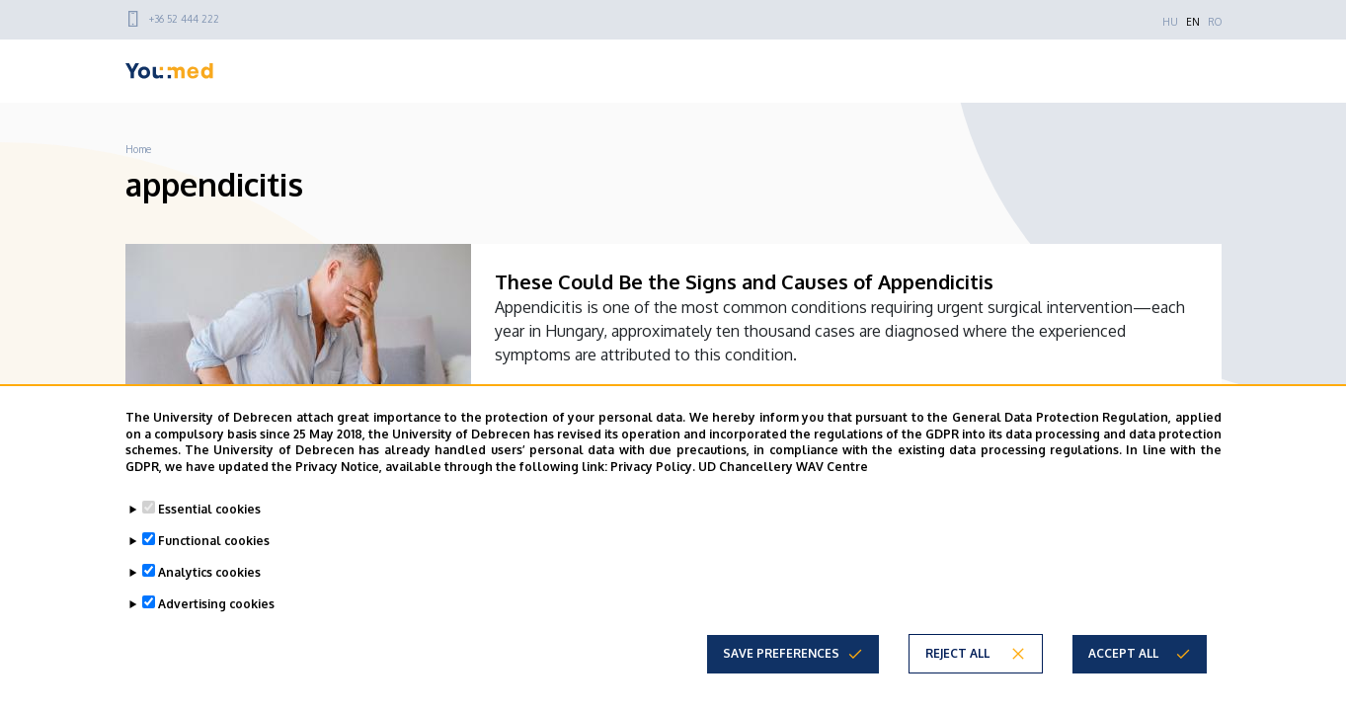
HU (1170, 22)
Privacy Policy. (652, 466)
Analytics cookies (209, 572)
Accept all (1123, 653)
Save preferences (781, 653)
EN (1193, 22)
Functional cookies (214, 540)
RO (1215, 22)
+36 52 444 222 (184, 19)
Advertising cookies (216, 603)
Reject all (957, 653)
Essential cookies (209, 509)
